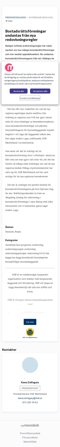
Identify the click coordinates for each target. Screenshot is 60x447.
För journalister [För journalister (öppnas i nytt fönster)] (30, 437)
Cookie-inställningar (30, 98)
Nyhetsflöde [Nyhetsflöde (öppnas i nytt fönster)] (30, 441)
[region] (29, 83)
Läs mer (30, 321)
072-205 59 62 (30, 402)
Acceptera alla (40, 91)
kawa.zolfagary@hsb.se (30, 398)
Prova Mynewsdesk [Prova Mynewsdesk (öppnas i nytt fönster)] (30, 433)
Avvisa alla (19, 91)
